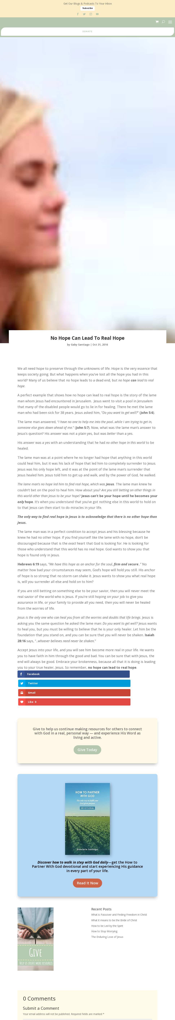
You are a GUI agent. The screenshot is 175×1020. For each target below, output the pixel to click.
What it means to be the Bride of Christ (114, 892)
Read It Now (87, 855)
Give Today (87, 721)
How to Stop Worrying (104, 903)
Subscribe (87, 8)
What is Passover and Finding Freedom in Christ (119, 886)
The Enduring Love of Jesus (107, 909)
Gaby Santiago (80, 344)
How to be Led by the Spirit (107, 898)
